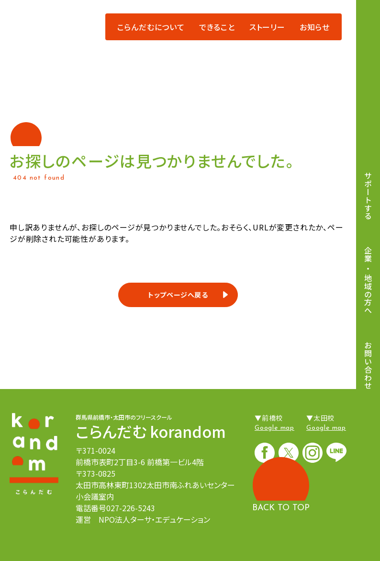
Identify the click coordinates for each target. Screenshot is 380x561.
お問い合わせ (368, 365)
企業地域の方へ (368, 281)
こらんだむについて (151, 27)
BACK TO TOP (281, 508)
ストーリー (267, 27)
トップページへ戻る (178, 294)
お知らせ (315, 27)
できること (217, 27)
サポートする (368, 196)
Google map (274, 428)
